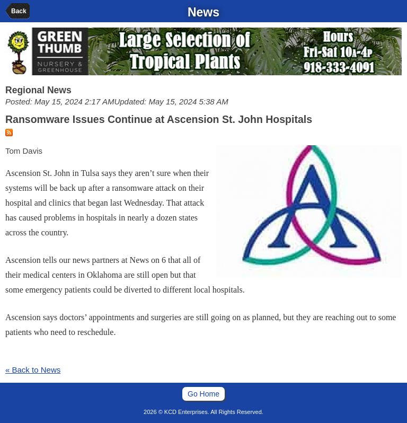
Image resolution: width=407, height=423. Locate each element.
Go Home (203, 394)
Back (18, 11)
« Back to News (32, 369)
